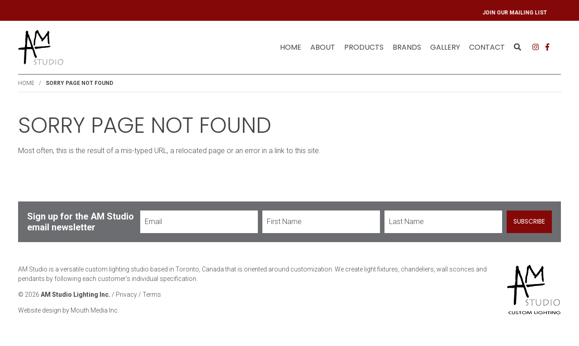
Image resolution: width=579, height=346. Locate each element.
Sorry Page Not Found (79, 83)
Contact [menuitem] (487, 47)
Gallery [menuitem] (445, 47)
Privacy (126, 294)
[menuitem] (290, 47)
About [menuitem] (322, 47)
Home (290, 47)
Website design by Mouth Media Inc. (68, 310)
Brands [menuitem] (407, 47)
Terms (151, 294)
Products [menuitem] (364, 47)
